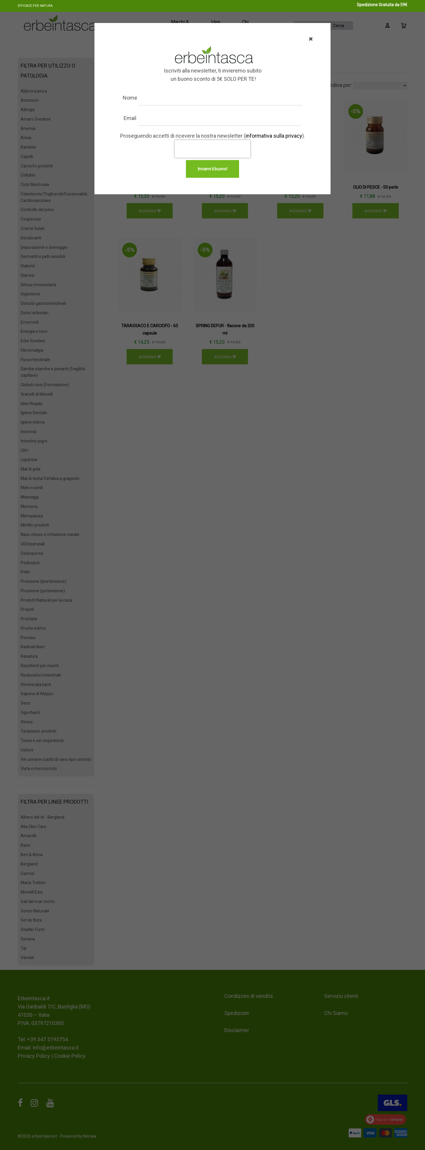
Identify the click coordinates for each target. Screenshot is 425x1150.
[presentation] (212, 149)
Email (147, 118)
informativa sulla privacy (274, 136)
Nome (147, 98)
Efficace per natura (35, 6)
